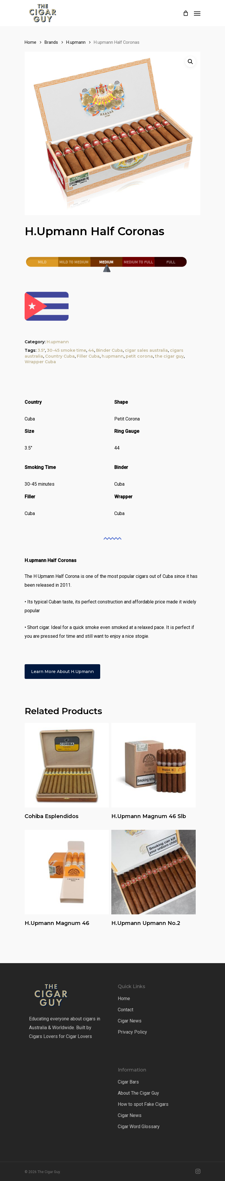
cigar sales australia (146, 350)
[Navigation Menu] (197, 13)
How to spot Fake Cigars (143, 1104)
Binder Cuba (109, 350)
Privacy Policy (132, 1032)
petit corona (139, 356)
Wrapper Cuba (40, 361)
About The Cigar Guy (138, 1093)
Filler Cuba (88, 356)
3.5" (41, 350)
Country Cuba (60, 356)
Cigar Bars (128, 1082)
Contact (125, 1009)
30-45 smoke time (66, 350)
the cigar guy (169, 356)
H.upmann (76, 42)
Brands (51, 42)
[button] (190, 61)
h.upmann (113, 356)
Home (30, 42)
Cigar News (130, 1021)
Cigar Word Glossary (139, 1126)
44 (91, 350)
